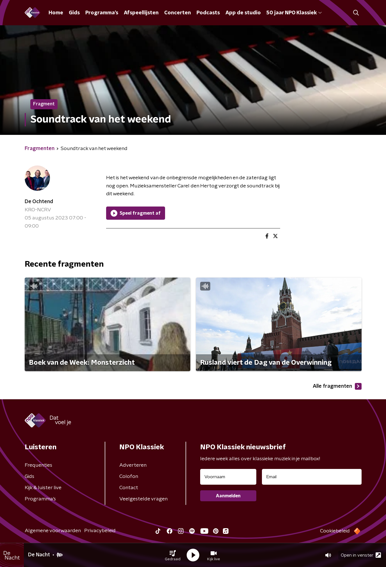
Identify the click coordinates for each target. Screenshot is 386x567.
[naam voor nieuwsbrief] (228, 477)
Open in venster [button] (361, 555)
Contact (128, 487)
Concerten (177, 12)
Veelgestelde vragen (143, 499)
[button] (173, 555)
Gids (74, 12)
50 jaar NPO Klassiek (294, 12)
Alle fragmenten (337, 386)
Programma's (101, 12)
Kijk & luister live (43, 487)
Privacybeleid (100, 530)
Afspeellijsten (141, 12)
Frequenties (38, 465)
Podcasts (208, 12)
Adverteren (133, 465)
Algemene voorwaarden (53, 530)
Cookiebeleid (335, 531)
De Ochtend (39, 201)
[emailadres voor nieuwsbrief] (312, 477)
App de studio (243, 12)
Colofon (128, 476)
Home (56, 12)
